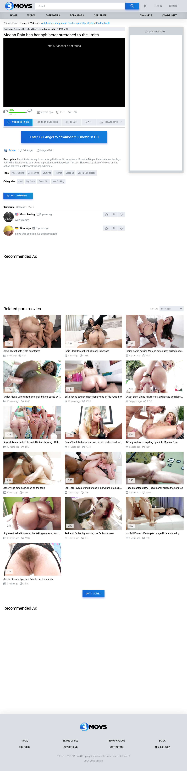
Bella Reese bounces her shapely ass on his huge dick (93, 396)
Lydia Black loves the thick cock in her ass (87, 351)
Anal (20, 181)
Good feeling (27, 214)
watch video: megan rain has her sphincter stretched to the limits (75, 23)
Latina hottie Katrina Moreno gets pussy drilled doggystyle (155, 351)
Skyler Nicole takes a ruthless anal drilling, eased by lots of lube (32, 396)
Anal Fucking (18, 173)
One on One (33, 173)
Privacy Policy (116, 740)
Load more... (93, 593)
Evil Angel (28, 150)
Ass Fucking (58, 181)
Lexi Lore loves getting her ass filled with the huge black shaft (93, 488)
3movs (99, 760)
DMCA (162, 740)
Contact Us (116, 747)
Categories (53, 15)
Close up (70, 173)
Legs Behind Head (86, 173)
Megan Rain (46, 150)
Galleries (100, 15)
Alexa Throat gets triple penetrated (21, 351)
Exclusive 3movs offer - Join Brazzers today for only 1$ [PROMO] (36, 29)
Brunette (47, 173)
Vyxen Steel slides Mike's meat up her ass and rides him (155, 396)
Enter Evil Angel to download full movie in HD (64, 137)
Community (169, 15)
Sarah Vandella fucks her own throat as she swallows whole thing (93, 442)
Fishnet (58, 173)
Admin (12, 150)
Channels (146, 15)
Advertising (71, 747)
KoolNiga (25, 228)
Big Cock (30, 181)
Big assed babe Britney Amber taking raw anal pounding (32, 533)
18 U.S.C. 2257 (162, 747)
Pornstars (77, 15)
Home (13, 15)
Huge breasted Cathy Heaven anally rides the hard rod (154, 488)
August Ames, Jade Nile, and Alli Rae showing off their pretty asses (32, 442)
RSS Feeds (24, 747)
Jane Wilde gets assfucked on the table (24, 488)
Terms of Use (70, 740)
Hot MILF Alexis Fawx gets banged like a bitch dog (152, 533)
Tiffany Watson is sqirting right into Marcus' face (152, 442)
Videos (31, 15)
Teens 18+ (44, 181)
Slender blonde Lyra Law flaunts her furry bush (28, 579)
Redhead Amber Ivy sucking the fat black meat (89, 533)
